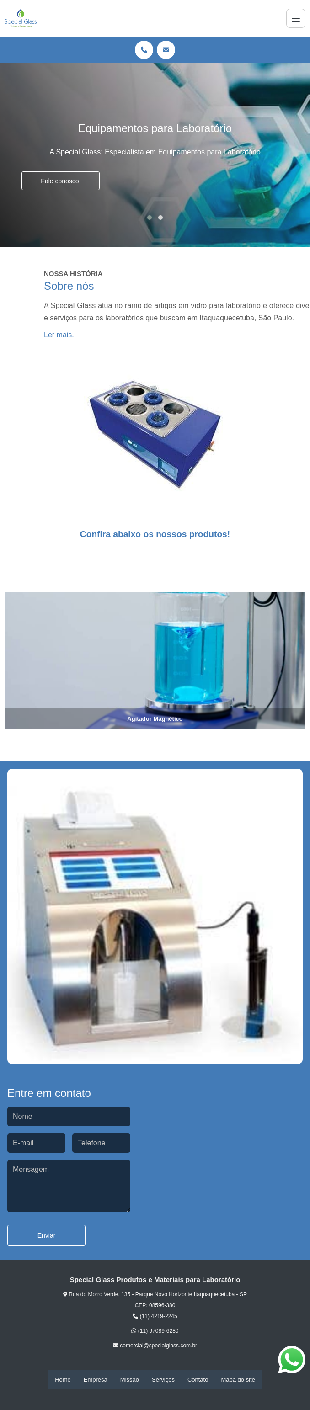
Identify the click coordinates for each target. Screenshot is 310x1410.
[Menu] (296, 18)
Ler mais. (59, 335)
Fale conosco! (60, 181)
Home (63, 1379)
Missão (129, 1379)
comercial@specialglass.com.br (155, 1346)
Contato (197, 1379)
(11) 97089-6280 (154, 1331)
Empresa (95, 1379)
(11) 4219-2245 (155, 1316)
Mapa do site (238, 1379)
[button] (149, 217)
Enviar (46, 1236)
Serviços (163, 1379)
